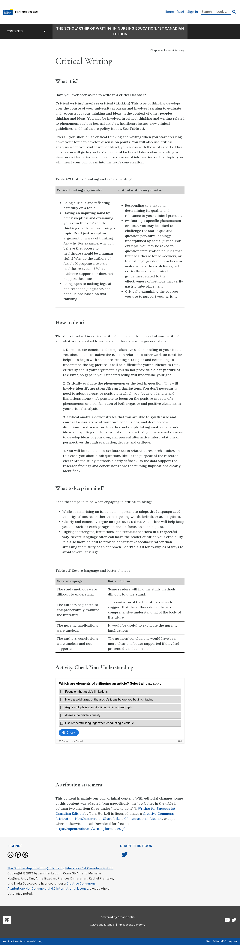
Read (180, 12)
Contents (26, 31)
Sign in (192, 12)
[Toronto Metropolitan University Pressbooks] (22, 11)
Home (169, 12)
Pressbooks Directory (131, 924)
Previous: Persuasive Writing (22, 941)
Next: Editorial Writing (221, 941)
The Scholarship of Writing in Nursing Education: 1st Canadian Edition (60, 868)
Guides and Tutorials (102, 924)
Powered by (118, 917)
